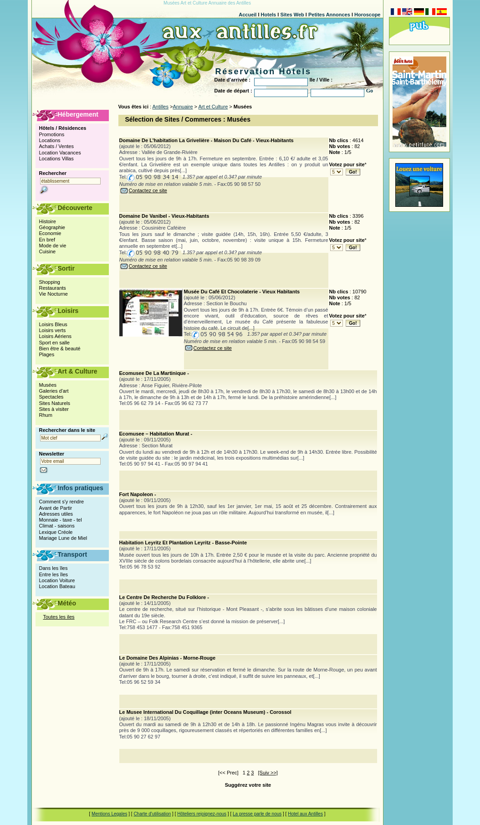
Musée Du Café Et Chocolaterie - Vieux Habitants (242, 291)
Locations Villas (56, 158)
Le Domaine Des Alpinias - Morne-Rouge (167, 658)
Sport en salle (54, 342)
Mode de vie (52, 245)
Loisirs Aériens (55, 336)
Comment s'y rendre (61, 501)
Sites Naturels (54, 403)
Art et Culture (213, 106)
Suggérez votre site (248, 785)
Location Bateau (57, 586)
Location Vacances (60, 152)
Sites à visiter (54, 409)
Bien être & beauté (60, 348)
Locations (50, 140)
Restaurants (52, 288)
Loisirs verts (52, 330)
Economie (50, 233)
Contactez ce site (143, 190)
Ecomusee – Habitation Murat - (156, 433)
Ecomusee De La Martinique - (154, 373)
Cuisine (47, 251)
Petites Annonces (329, 14)
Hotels (268, 14)
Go (369, 90)
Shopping (50, 282)
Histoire (47, 221)
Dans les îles (53, 568)
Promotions (52, 134)
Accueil (247, 14)
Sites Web (292, 14)
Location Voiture (57, 580)
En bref (47, 239)
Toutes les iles (59, 617)
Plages (47, 354)
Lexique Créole (56, 532)
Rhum (45, 415)
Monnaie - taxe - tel (60, 520)
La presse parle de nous (257, 813)
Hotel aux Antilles (305, 813)
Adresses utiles (56, 514)
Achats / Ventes (56, 146)
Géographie (52, 227)
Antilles (161, 106)
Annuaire (183, 106)
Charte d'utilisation (152, 813)
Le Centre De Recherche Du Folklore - (164, 597)
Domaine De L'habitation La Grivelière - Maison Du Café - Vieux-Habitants (206, 140)
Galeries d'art (54, 391)
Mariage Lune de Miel (63, 538)
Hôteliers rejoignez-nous (201, 813)
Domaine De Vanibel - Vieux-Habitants (164, 216)
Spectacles (51, 397)
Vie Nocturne (53, 294)
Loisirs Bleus (53, 324)
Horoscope (367, 14)
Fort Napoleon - (137, 494)
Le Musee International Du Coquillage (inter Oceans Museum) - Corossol (205, 712)
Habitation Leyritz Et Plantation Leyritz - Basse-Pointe (183, 542)
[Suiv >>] (268, 772)
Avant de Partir (55, 508)
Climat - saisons (57, 525)
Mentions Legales (109, 813)
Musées (48, 385)
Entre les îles (53, 574)
